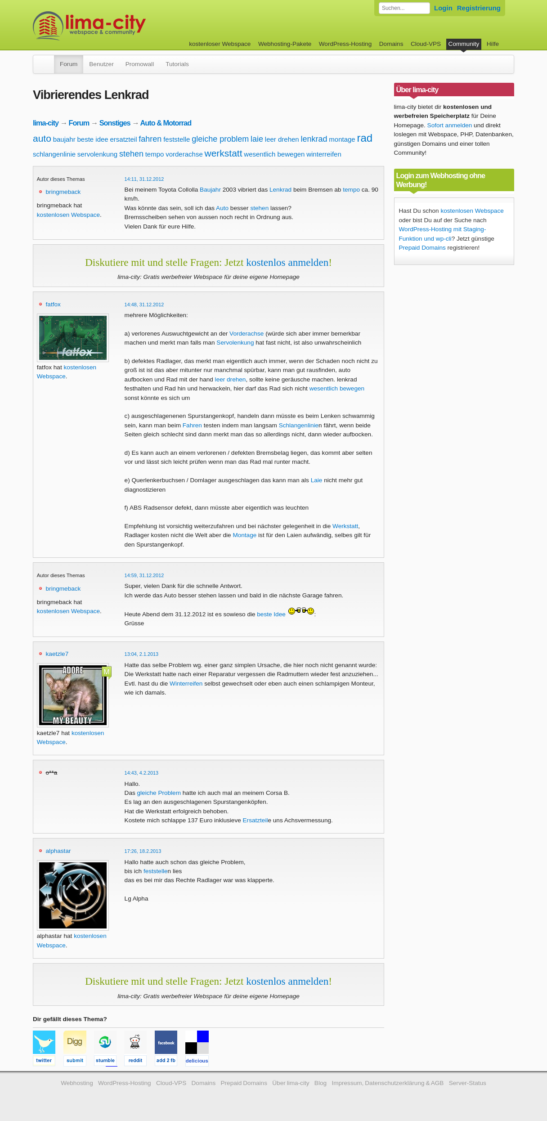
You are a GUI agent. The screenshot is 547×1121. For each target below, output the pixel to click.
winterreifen (323, 154)
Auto (222, 208)
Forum (68, 64)
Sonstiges (114, 123)
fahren (150, 139)
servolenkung (97, 154)
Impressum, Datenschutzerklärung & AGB (388, 1083)
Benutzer (101, 64)
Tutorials (177, 64)
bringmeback (63, 191)
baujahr (64, 139)
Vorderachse (246, 333)
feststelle (176, 139)
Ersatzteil (255, 820)
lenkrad (313, 139)
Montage (244, 535)
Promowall (140, 64)
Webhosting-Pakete (284, 43)
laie (257, 139)
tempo (154, 154)
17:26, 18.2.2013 (143, 851)
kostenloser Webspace (220, 43)
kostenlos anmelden (287, 262)
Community (464, 43)
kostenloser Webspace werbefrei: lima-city (123, 25)
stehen (131, 153)
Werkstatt (345, 526)
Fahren (192, 425)
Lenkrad (280, 189)
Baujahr (210, 189)
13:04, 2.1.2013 (142, 654)
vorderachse (184, 154)
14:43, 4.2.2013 (142, 773)
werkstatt (223, 153)
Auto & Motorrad (165, 123)
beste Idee (271, 614)
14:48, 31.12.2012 (144, 304)
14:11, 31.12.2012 (144, 179)
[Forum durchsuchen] (404, 8)
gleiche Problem (159, 792)
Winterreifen (186, 683)
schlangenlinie (54, 154)
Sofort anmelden (449, 125)
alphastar (58, 850)
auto (42, 138)
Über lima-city (290, 1083)
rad (364, 138)
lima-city (45, 123)
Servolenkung (235, 342)
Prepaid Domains (422, 247)
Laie (317, 480)
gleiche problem (220, 139)
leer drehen (282, 139)
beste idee (92, 139)
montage (342, 139)
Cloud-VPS (426, 43)
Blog (320, 1083)
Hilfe (493, 43)
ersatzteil (123, 139)
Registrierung (479, 8)
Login (443, 8)
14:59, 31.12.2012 (144, 575)
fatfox (53, 304)
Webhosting (77, 1083)
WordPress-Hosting (345, 43)
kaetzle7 (57, 653)
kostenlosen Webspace (68, 214)
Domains (391, 43)
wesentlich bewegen (274, 154)
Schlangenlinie (298, 425)
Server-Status (467, 1083)
